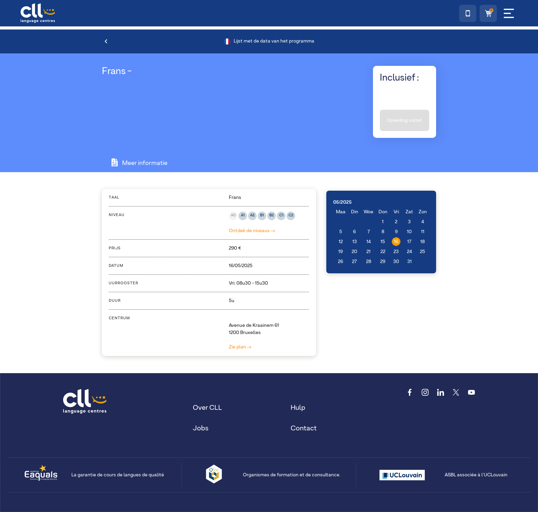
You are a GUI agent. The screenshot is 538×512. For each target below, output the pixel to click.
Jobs (201, 428)
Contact (304, 428)
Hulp (298, 407)
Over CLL (207, 407)
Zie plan (240, 347)
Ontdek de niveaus (252, 230)
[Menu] (508, 13)
